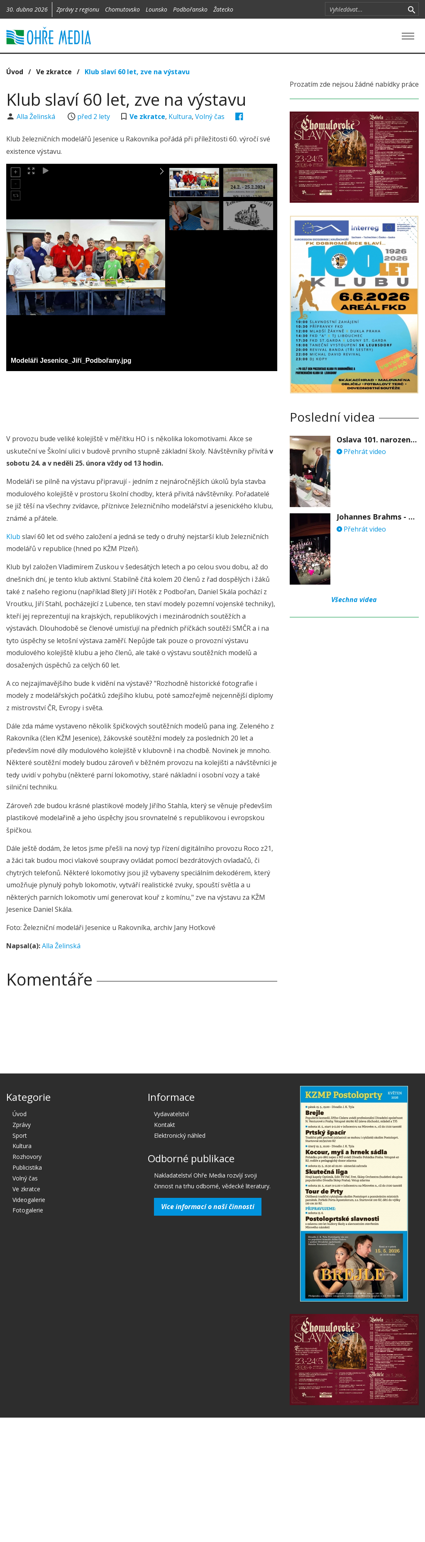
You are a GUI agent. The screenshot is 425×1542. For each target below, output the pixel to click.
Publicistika (27, 1167)
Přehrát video (361, 451)
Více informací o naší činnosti (207, 1206)
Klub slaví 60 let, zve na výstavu (137, 71)
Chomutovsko (122, 9)
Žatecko (223, 9)
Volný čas (210, 116)
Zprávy (21, 1125)
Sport (19, 1135)
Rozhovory (27, 1157)
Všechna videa (354, 599)
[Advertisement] (157, 400)
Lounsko (156, 9)
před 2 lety (93, 116)
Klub (13, 536)
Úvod (14, 71)
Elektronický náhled (179, 1135)
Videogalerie (28, 1200)
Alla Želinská (37, 116)
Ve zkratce (54, 71)
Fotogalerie (27, 1210)
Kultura (180, 116)
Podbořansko (190, 9)
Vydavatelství (171, 1114)
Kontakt (164, 1125)
